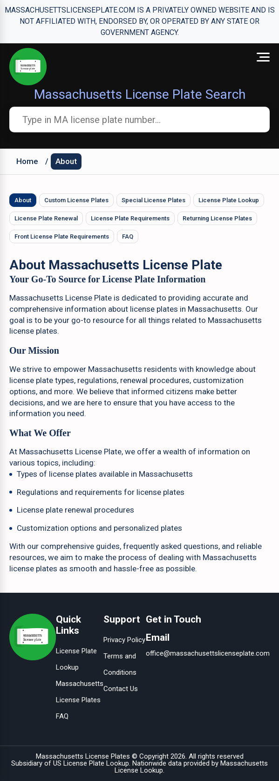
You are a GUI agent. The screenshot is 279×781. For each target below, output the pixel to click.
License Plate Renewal (46, 218)
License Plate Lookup (228, 200)
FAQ (127, 236)
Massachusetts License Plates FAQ (79, 699)
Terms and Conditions (119, 664)
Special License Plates (153, 200)
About (66, 161)
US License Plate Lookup (91, 763)
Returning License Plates (217, 218)
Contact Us (120, 689)
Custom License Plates (76, 200)
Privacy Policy (124, 640)
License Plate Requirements (130, 218)
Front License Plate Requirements (61, 236)
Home (27, 161)
